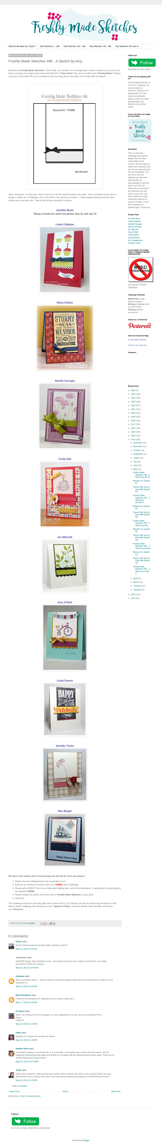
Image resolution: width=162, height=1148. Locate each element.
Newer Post (14, 1091)
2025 (133, 394)
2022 (133, 405)
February (137, 586)
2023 (133, 402)
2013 (133, 439)
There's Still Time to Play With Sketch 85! (141, 537)
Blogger (86, 1140)
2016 (133, 428)
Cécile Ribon (133, 235)
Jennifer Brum (65, 210)
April (135, 578)
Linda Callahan (65, 224)
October (137, 450)
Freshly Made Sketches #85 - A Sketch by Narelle (141, 546)
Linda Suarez (65, 680)
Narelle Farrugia (65, 380)
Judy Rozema (134, 237)
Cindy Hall (64, 459)
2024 (133, 398)
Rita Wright (65, 811)
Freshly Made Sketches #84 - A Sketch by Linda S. (141, 570)
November (138, 446)
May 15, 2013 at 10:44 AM (27, 968)
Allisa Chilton (65, 302)
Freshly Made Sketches (137, 340)
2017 (133, 424)
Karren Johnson (135, 227)
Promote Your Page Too (137, 345)
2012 (133, 594)
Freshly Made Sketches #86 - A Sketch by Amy (141, 523)
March (136, 582)
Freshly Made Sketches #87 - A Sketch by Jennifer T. (141, 498)
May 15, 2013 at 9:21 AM (26, 949)
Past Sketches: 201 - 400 (74, 46)
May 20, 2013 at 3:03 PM (26, 1080)
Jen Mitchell (64, 537)
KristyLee (20, 1011)
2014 (133, 436)
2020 (133, 413)
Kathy (18, 1033)
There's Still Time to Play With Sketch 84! (141, 560)
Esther (19, 941)
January (137, 590)
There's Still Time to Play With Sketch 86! (141, 514)
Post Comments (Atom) (30, 1096)
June (135, 465)
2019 (133, 417)
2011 (133, 598)
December (138, 443)
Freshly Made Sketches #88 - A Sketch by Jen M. (141, 474)
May (135, 469)
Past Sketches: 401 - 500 (100, 46)
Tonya (18, 1070)
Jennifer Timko (65, 745)
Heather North (22, 1049)
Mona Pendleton (23, 995)
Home (65, 1091)
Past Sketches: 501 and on (127, 46)
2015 (133, 432)
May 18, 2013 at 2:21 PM (26, 1024)
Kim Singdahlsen (135, 240)
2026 (133, 390)
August (136, 458)
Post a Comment (19, 1086)
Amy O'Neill (65, 602)
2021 (133, 409)
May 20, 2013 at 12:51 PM (27, 1061)
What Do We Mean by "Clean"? (22, 46)
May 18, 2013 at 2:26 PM (26, 1040)
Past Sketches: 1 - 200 (49, 46)
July (135, 462)
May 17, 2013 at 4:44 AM (26, 1002)
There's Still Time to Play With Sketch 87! (141, 489)
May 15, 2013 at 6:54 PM (26, 986)
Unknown (20, 976)
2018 (133, 420)
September (138, 454)
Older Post (115, 1091)
